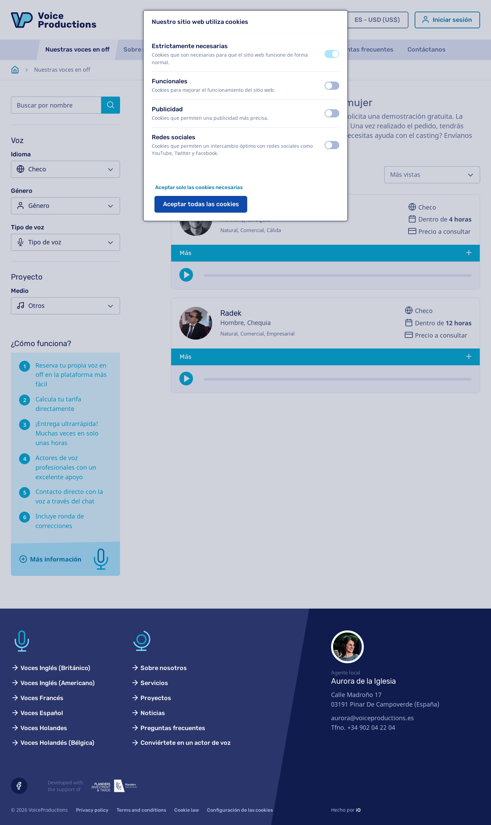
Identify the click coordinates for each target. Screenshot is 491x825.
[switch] (332, 54)
